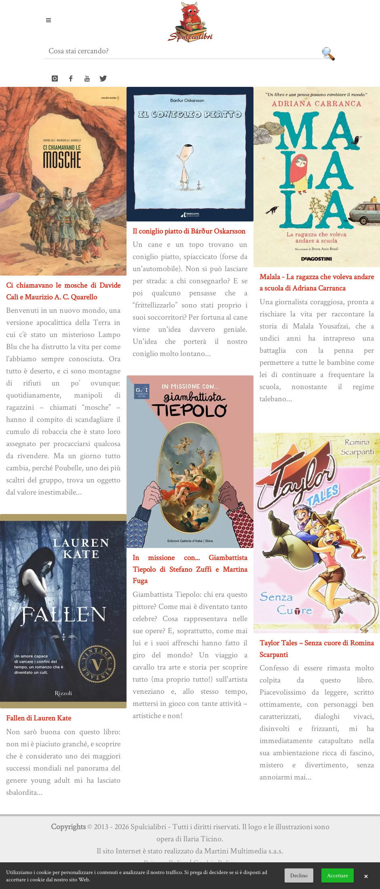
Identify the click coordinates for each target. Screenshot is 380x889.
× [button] (365, 876)
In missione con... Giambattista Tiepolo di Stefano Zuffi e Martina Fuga (190, 569)
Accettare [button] (337, 875)
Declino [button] (299, 875)
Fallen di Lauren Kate (38, 718)
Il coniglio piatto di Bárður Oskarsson (189, 231)
